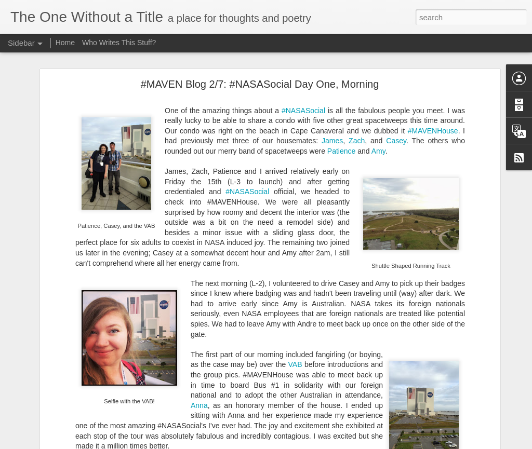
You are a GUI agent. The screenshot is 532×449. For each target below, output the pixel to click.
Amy (378, 100)
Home (65, 42)
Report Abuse (394, 443)
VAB (295, 313)
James (332, 90)
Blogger (364, 443)
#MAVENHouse (433, 79)
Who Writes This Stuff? (119, 42)
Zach (357, 90)
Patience (341, 100)
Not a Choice (43, 413)
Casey (396, 90)
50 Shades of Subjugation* (62, 437)
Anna (199, 354)
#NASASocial (303, 59)
